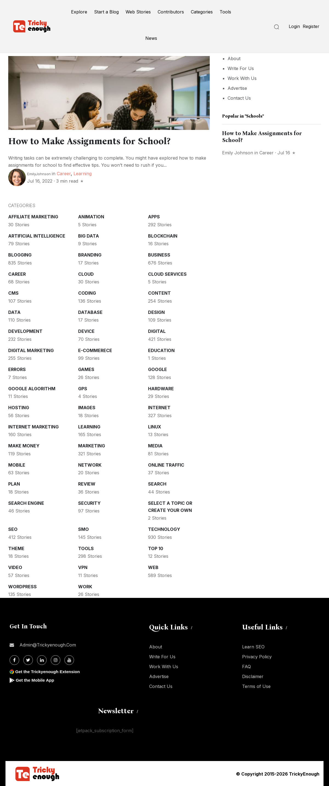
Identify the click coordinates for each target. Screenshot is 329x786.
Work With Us (242, 78)
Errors (17, 369)
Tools (225, 12)
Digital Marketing (31, 350)
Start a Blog (106, 12)
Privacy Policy (257, 656)
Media (155, 445)
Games (86, 369)
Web (153, 567)
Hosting (18, 407)
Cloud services (167, 273)
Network (89, 464)
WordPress (22, 586)
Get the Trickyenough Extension (48, 671)
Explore (79, 12)
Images (86, 407)
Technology (164, 528)
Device (86, 330)
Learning (82, 173)
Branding (89, 254)
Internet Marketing (33, 426)
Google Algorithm (31, 388)
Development (25, 330)
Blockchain (162, 235)
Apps (154, 216)
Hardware (161, 388)
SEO (13, 528)
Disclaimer (252, 676)
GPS (82, 388)
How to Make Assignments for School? (96, 141)
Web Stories (138, 12)
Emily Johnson (237, 152)
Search (157, 483)
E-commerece (95, 350)
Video (15, 567)
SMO (83, 528)
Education (161, 350)
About (234, 58)
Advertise (237, 88)
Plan (14, 483)
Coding (87, 292)
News (151, 38)
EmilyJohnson (39, 173)
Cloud (86, 273)
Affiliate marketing (33, 216)
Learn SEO (253, 646)
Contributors (171, 12)
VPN (82, 567)
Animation (91, 216)
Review (86, 483)
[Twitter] (28, 659)
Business (159, 254)
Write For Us (241, 68)
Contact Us (239, 98)
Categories (202, 12)
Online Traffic (166, 464)
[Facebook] (14, 659)
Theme (16, 548)
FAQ (246, 666)
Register (311, 26)
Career (64, 173)
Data (14, 311)
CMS (13, 292)
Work (85, 586)
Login (294, 26)
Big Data (88, 235)
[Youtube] (69, 659)
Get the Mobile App (35, 679)
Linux (154, 426)
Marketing (91, 445)
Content (159, 292)
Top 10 (155, 548)
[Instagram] (55, 659)
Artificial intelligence (36, 235)
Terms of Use (256, 686)
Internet (159, 407)
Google (157, 369)
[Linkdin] (42, 659)
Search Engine (26, 502)
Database (90, 311)
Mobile (16, 464)
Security (89, 502)
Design (156, 311)
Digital (157, 330)
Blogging (20, 254)
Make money (23, 445)
